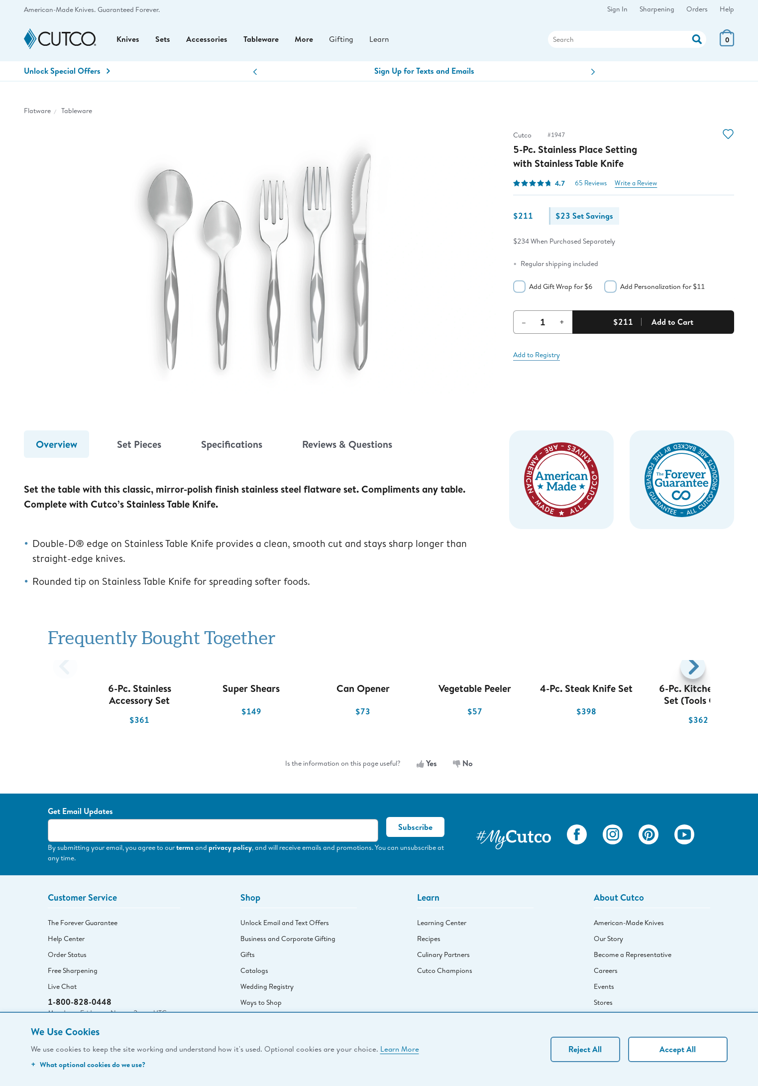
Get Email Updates (80, 813)
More (304, 40)
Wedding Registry (267, 988)
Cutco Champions (444, 972)
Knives (127, 40)
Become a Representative (632, 956)
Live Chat (62, 988)
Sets (162, 40)
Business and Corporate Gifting (287, 940)
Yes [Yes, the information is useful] (427, 765)
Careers (606, 972)
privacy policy (230, 849)
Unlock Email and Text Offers (284, 924)
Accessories (206, 40)
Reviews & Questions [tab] (347, 446)
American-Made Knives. (60, 9)
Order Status (67, 956)
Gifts (247, 956)
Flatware (37, 112)
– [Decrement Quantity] (524, 323)
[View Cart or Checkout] (727, 44)
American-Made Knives (629, 924)
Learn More (399, 1049)
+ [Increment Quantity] (561, 323)
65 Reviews (591, 185)
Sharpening (657, 8)
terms (185, 849)
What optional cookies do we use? (88, 1064)
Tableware (261, 40)
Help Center (66, 940)
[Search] (627, 40)
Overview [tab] (56, 446)
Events (604, 988)
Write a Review (636, 185)
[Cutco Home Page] (60, 40)
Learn (380, 40)
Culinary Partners (443, 956)
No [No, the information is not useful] (463, 765)
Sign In (617, 8)
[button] (255, 74)
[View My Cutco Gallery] (513, 837)
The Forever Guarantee (82, 924)
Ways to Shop (261, 1004)
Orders (697, 8)
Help (727, 8)
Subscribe (415, 828)
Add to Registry (536, 356)
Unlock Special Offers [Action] (67, 72)
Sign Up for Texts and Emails (424, 72)
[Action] (697, 39)
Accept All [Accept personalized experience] (677, 1049)
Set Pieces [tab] (139, 446)
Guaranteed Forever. (129, 9)
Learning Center (441, 924)
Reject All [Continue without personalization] (585, 1049)
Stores (603, 1004)
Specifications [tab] (231, 446)
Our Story (608, 940)
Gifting (341, 40)
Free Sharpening (73, 972)
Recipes (428, 940)
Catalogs (254, 972)
